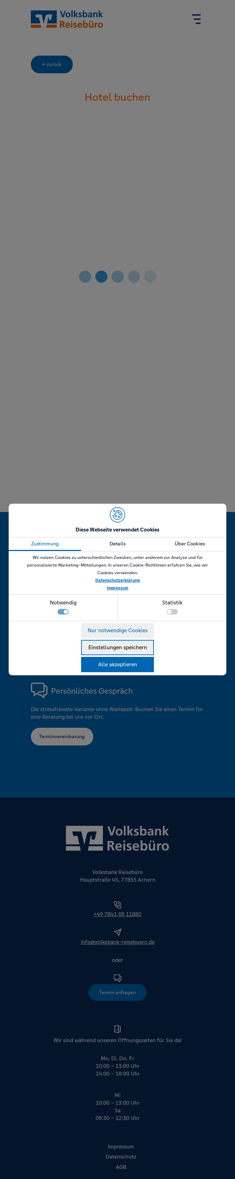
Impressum (117, 588)
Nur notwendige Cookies (118, 630)
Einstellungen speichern (117, 647)
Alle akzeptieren (117, 664)
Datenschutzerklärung (117, 580)
